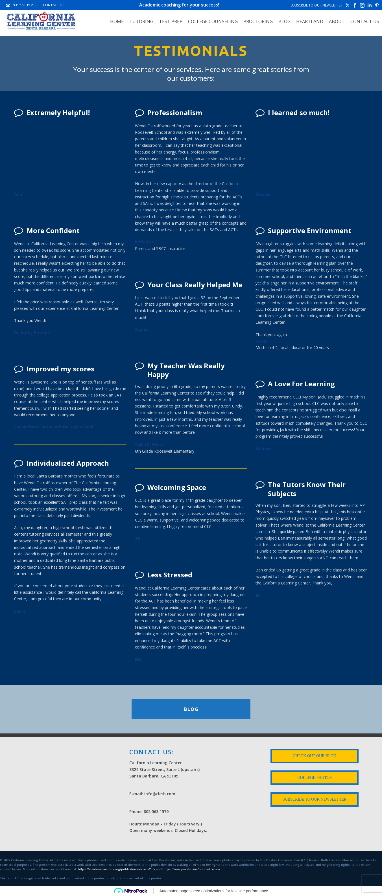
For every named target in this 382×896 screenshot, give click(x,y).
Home (117, 21)
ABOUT (337, 21)
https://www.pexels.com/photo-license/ (191, 869)
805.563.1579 (23, 4)
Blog (284, 21)
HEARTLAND (309, 21)
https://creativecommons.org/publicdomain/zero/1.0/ (116, 869)
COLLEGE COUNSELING (213, 21)
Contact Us (364, 21)
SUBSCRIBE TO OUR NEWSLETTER (316, 5)
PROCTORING (258, 21)
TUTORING (141, 21)
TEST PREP (170, 21)
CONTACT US (54, 4)
